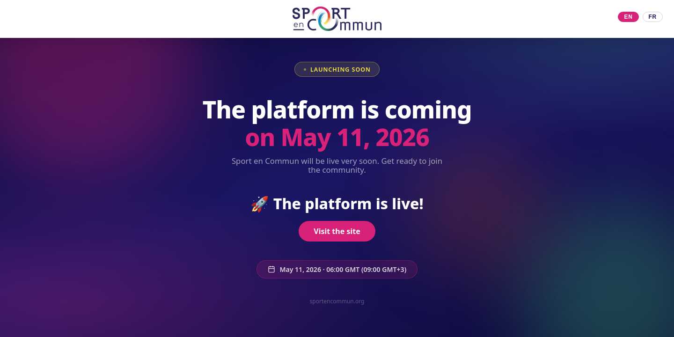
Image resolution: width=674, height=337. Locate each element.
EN (628, 17)
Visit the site (337, 231)
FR (653, 17)
